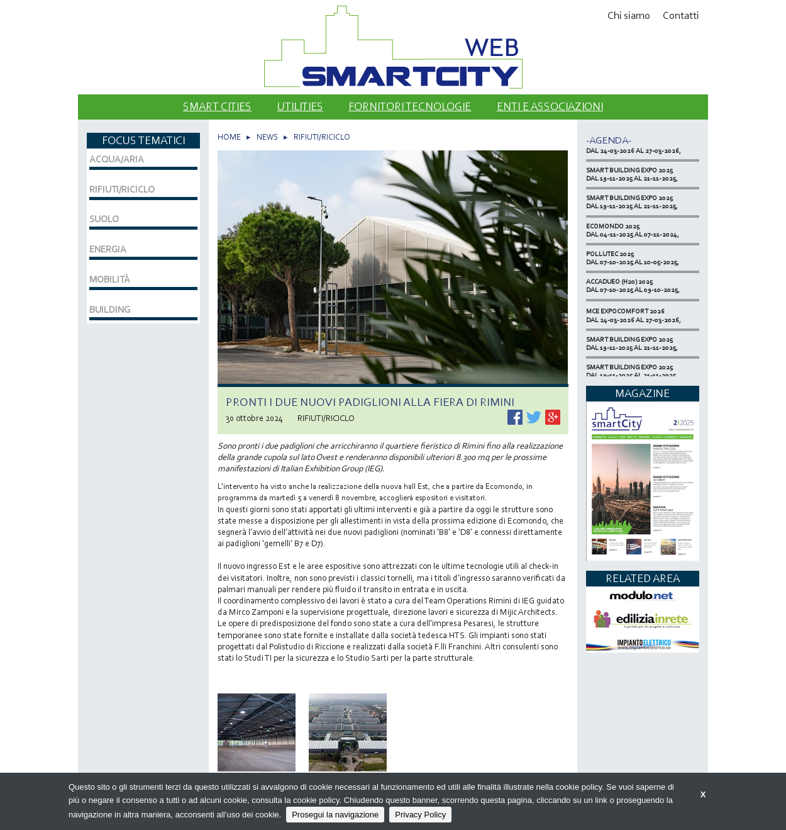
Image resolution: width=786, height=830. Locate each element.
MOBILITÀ (109, 279)
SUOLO (104, 219)
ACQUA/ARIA (116, 159)
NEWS (267, 137)
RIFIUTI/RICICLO (322, 137)
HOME (229, 137)
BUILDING (109, 309)
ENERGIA (107, 249)
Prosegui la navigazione (335, 814)
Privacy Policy (420, 814)
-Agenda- (608, 140)
